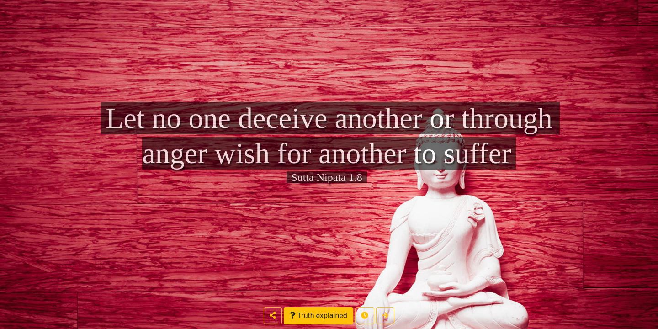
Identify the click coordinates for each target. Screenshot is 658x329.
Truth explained (318, 315)
